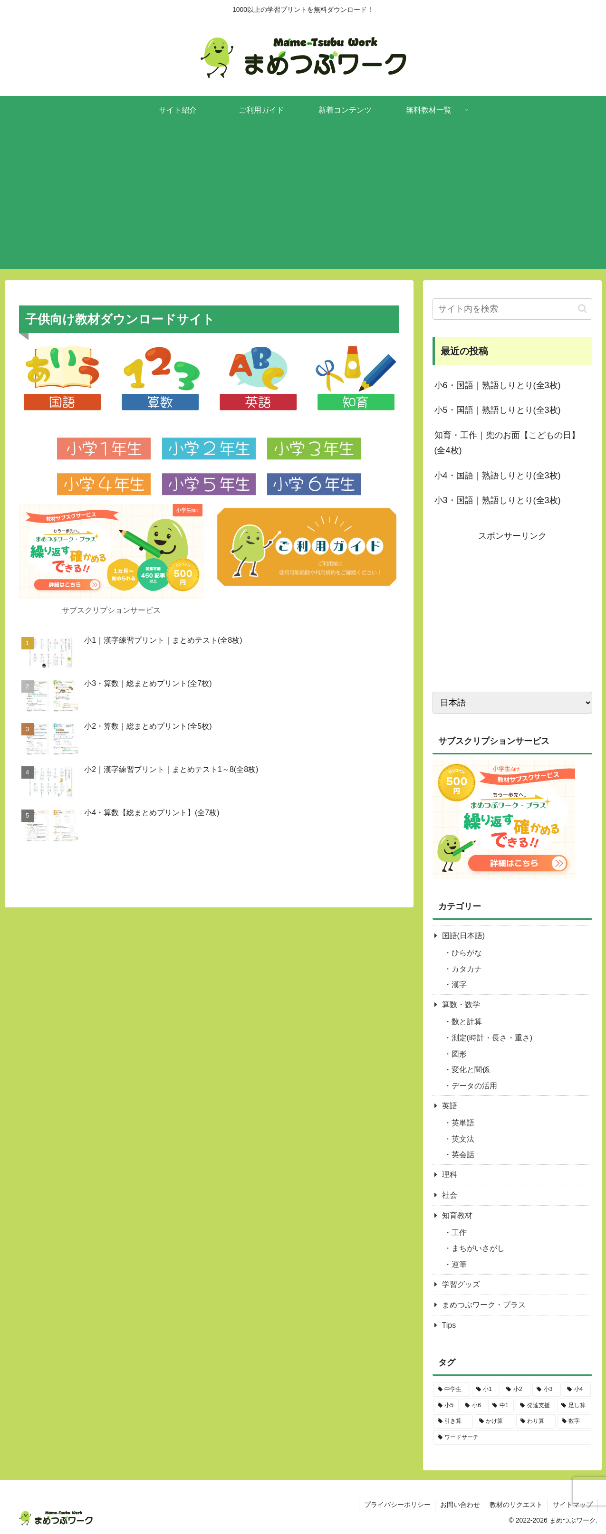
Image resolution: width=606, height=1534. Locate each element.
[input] (512, 309)
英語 (449, 1106)
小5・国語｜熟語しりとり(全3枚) (497, 410)
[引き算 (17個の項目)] (453, 1421)
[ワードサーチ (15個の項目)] (512, 1437)
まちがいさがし (478, 1248)
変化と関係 (471, 1070)
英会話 (463, 1155)
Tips (449, 1325)
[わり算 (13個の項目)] (536, 1421)
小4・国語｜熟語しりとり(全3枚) (497, 475)
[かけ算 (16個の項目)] (494, 1421)
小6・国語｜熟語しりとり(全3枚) (497, 385)
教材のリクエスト (516, 1504)
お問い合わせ (460, 1504)
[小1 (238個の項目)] (486, 1389)
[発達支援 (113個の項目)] (535, 1406)
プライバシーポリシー (396, 1504)
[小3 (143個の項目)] (546, 1389)
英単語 (463, 1123)
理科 (449, 1175)
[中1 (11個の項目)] (501, 1406)
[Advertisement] (303, 202)
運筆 (459, 1264)
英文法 (463, 1139)
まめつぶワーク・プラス (484, 1305)
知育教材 (457, 1215)
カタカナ (467, 969)
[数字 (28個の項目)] (574, 1421)
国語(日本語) (463, 936)
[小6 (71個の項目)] (473, 1406)
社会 (449, 1195)
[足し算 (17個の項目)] (574, 1406)
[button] (582, 308)
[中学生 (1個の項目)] (451, 1389)
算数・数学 (461, 1004)
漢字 (459, 985)
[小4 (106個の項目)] (577, 1389)
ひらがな (467, 953)
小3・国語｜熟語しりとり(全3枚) (497, 500)
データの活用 (474, 1086)
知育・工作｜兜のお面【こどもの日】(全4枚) (507, 442)
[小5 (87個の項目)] (446, 1406)
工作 (459, 1233)
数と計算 (467, 1022)
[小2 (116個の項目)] (516, 1389)
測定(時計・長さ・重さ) (492, 1038)
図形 (459, 1054)
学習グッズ (461, 1284)
